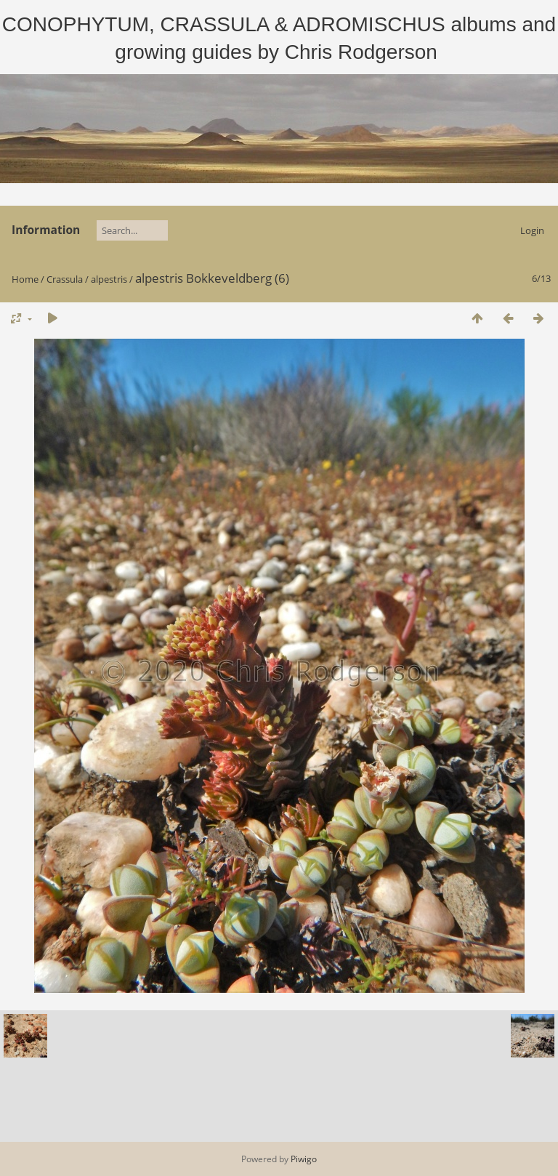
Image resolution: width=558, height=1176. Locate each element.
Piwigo (304, 1159)
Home (25, 279)
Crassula (64, 279)
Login (532, 230)
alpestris (109, 279)
